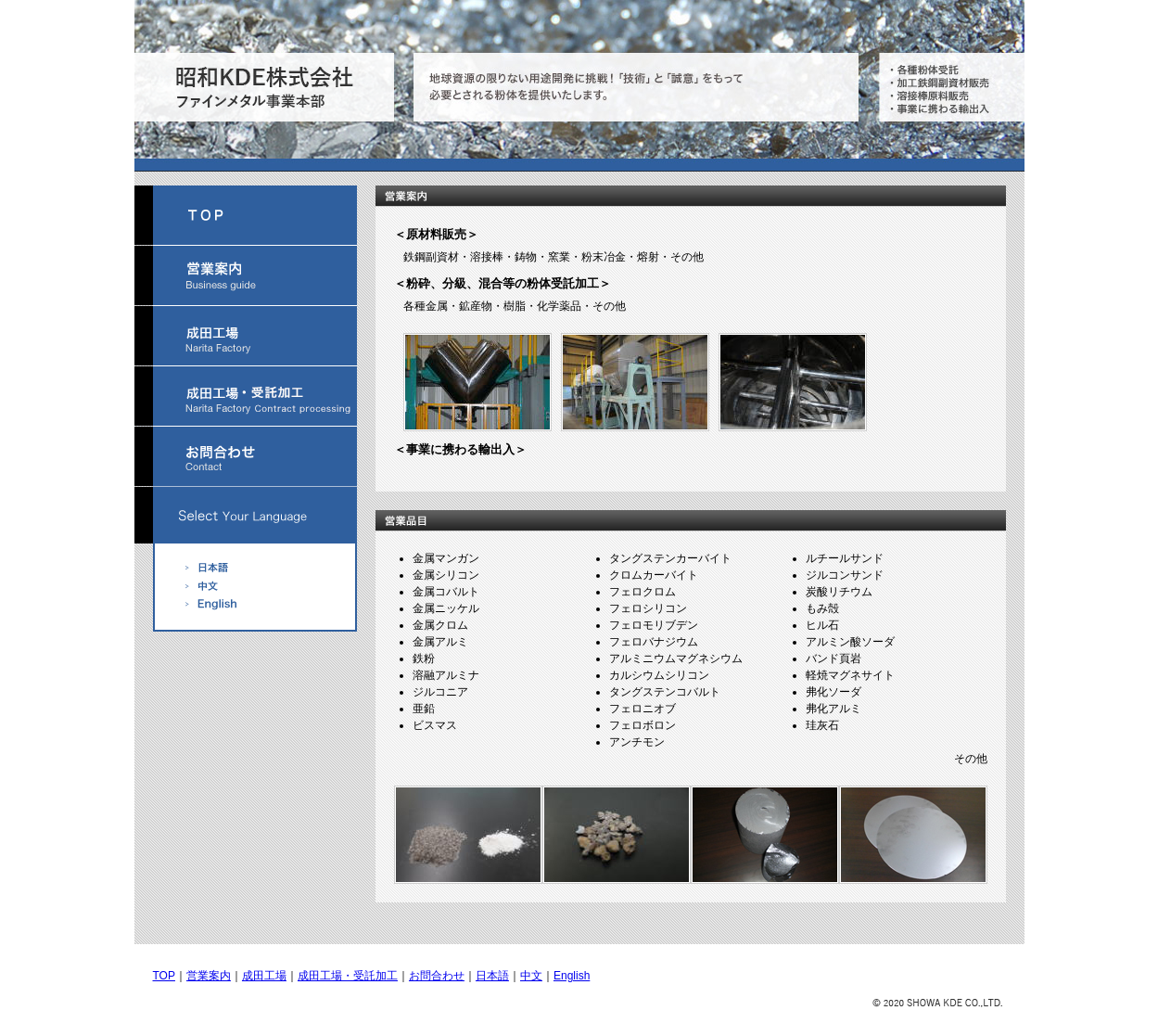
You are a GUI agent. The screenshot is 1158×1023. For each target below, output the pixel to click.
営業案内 (208, 975)
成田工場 (264, 975)
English (572, 975)
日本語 (492, 975)
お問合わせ (436, 975)
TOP (164, 975)
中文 (531, 975)
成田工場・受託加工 (348, 975)
